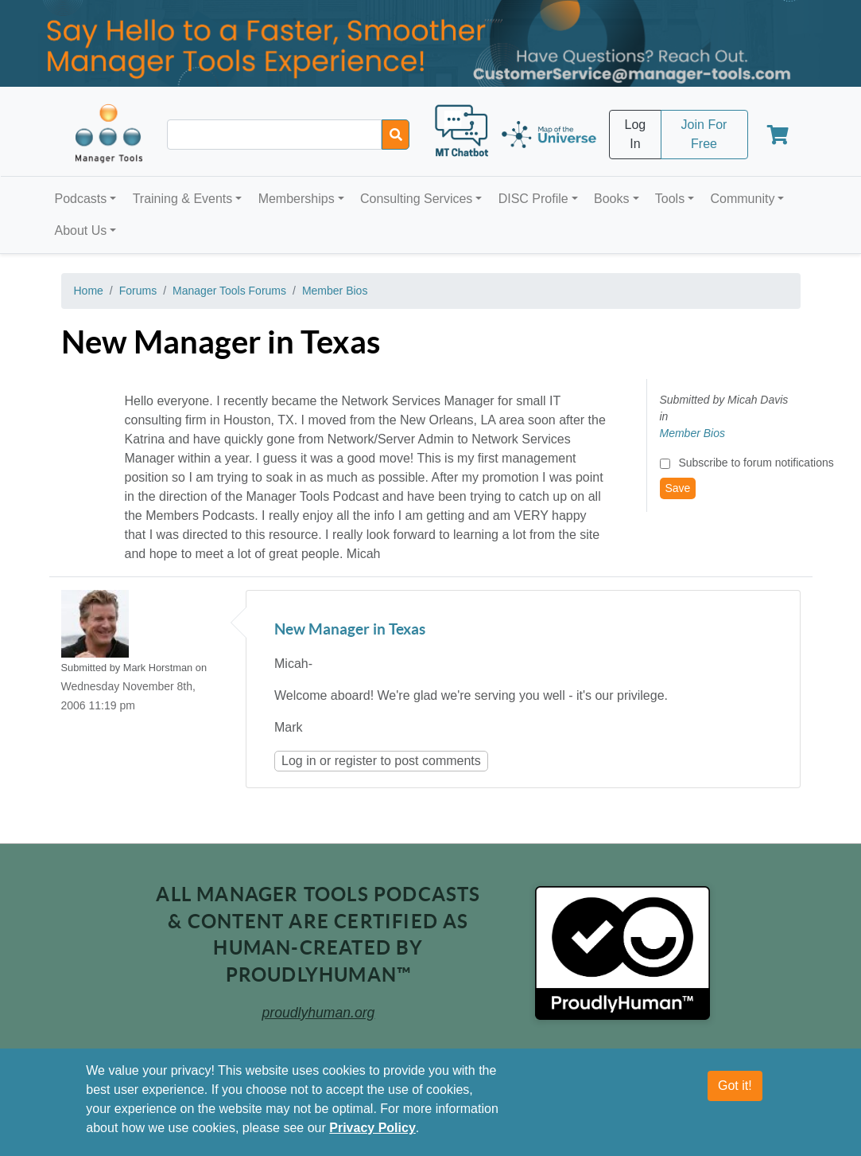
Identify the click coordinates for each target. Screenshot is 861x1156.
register (356, 760)
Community (742, 198)
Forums (138, 290)
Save (678, 488)
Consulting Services (416, 198)
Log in (298, 760)
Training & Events (183, 198)
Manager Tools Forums (229, 290)
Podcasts (81, 198)
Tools (670, 198)
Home (88, 290)
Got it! (735, 1085)
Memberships (296, 198)
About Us (81, 230)
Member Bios (334, 290)
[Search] (395, 134)
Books (611, 198)
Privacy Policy (372, 1128)
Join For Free (704, 134)
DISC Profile (533, 198)
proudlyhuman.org (318, 1013)
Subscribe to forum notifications (755, 462)
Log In (635, 134)
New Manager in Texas (349, 630)
